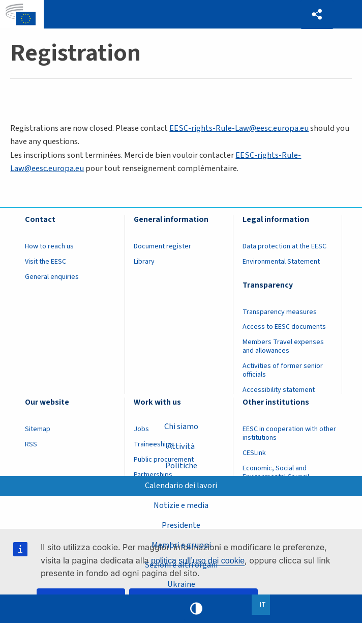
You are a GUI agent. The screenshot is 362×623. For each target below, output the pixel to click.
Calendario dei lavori (181, 485)
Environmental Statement (281, 262)
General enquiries (52, 277)
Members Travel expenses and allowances (283, 346)
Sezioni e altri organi (181, 565)
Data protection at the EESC (284, 246)
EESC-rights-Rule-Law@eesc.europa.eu (239, 128)
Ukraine (181, 584)
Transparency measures (280, 312)
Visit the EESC (45, 262)
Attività (181, 446)
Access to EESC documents (284, 327)
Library (144, 262)
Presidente (181, 525)
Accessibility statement (279, 390)
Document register (162, 246)
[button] (317, 14)
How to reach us (49, 246)
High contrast (196, 609)
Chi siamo (181, 426)
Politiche (181, 466)
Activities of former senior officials (283, 370)
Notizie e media (181, 505)
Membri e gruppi (181, 545)
